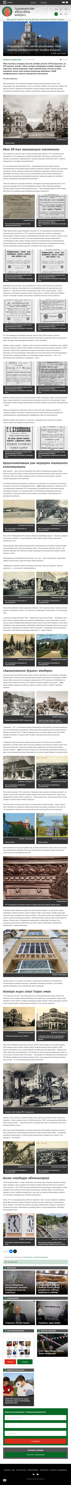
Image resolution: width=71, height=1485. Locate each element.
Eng (61, 9)
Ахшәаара (36, 1444)
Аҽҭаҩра (44, 2)
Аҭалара (33, 2)
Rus (56, 9)
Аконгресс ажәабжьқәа (58, 1470)
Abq (61, 14)
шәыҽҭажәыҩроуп (41, 1260)
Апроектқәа (44, 1470)
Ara (66, 14)
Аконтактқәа (21, 1470)
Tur (66, 9)
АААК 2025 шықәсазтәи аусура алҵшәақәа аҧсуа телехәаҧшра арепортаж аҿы (17, 1404)
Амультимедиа (32, 1470)
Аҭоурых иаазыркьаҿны (12, 59)
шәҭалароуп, (27, 1260)
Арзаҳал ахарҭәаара (35, 1457)
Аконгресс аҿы (9, 1470)
